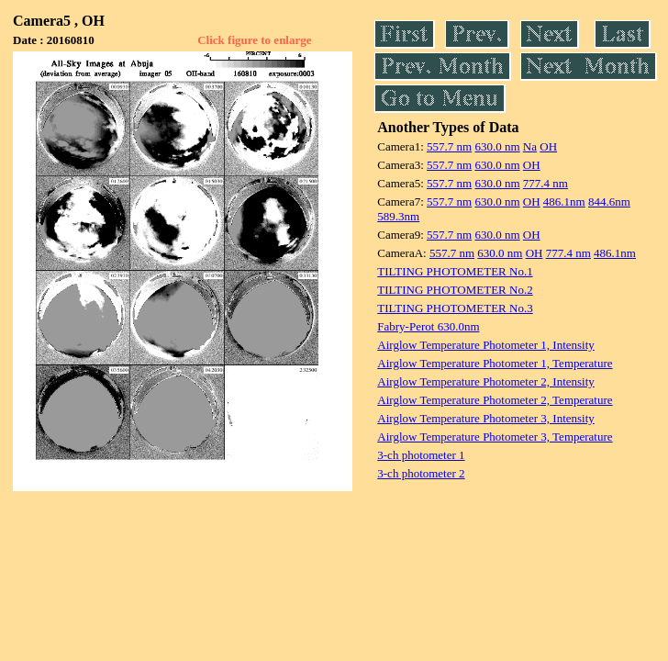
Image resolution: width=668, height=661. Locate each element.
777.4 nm (545, 183)
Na (530, 146)
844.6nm (609, 201)
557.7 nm (449, 146)
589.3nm (398, 216)
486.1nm (564, 201)
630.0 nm (496, 146)
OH (548, 146)
